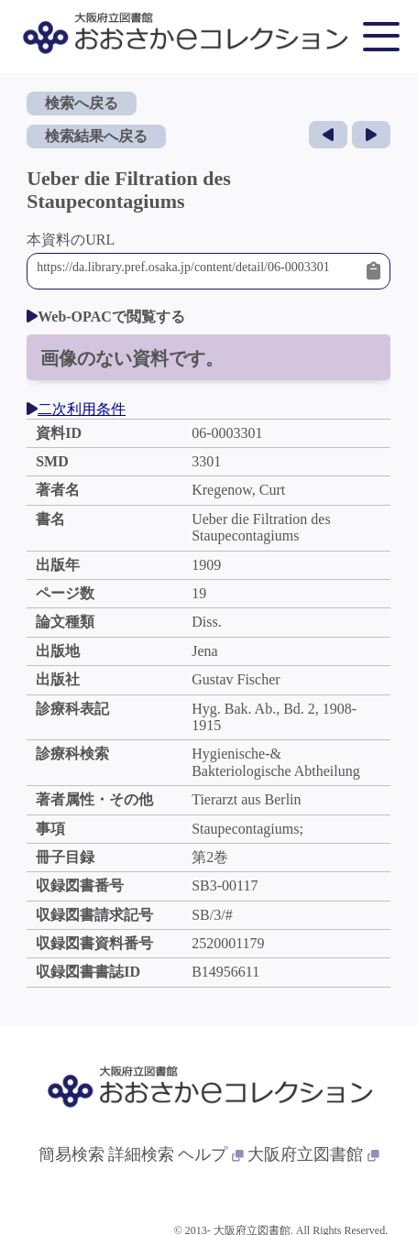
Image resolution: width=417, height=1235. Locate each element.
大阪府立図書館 (313, 1154)
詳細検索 (141, 1154)
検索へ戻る (81, 103)
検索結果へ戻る (96, 136)
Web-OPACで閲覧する (106, 316)
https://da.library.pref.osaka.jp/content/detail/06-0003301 (197, 271)
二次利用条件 (76, 409)
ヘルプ (211, 1154)
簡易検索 (71, 1154)
